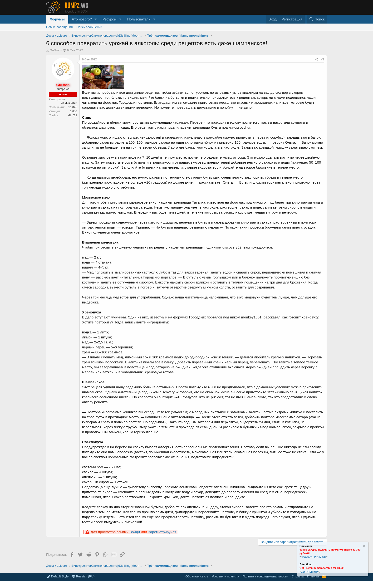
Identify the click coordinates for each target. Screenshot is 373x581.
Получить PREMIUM (313, 557)
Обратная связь (196, 576)
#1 (322, 59)
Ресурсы (110, 19)
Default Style (58, 576)
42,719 (72, 115)
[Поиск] (317, 19)
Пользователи (139, 19)
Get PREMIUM (309, 571)
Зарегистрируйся (162, 532)
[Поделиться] (316, 59)
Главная (313, 576)
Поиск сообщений (89, 27)
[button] (95, 19)
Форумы (57, 19)
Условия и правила (225, 576)
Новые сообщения (59, 27)
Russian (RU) (83, 576)
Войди (134, 532)
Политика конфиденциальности (265, 576)
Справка (298, 576)
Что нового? (82, 19)
